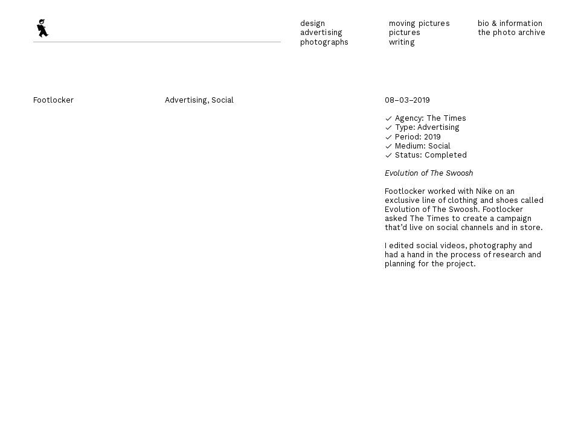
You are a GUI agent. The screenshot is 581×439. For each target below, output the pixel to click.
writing (402, 41)
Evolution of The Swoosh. (432, 209)
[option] (290, 259)
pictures (404, 32)
